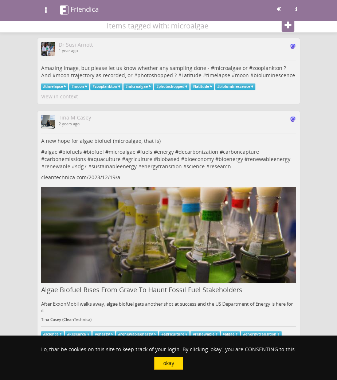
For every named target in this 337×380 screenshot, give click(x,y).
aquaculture (106, 159)
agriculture (138, 159)
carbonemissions (65, 159)
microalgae (227, 67)
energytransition (161, 166)
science (196, 166)
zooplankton (267, 67)
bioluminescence (274, 75)
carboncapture (241, 151)
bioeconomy (199, 159)
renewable (57, 166)
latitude (202, 86)
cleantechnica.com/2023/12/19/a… (82, 177)
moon (63, 75)
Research (77, 334)
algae (51, 151)
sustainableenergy (114, 166)
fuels (146, 151)
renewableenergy (269, 159)
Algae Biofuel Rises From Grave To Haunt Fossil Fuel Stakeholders (141, 289)
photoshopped (155, 75)
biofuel (95, 151)
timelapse (218, 75)
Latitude (191, 75)
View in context (59, 96)
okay (168, 363)
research (220, 166)
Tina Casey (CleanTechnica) (66, 319)
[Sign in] (279, 9)
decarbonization (198, 151)
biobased (168, 159)
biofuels (72, 151)
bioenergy (231, 159)
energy (165, 151)
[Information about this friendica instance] (296, 9)
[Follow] (288, 25)
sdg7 (81, 166)
